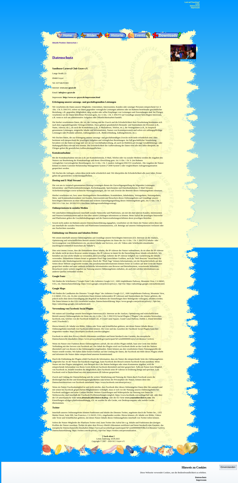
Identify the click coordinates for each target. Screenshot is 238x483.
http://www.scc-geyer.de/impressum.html (81, 97)
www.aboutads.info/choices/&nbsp (92, 397)
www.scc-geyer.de (68, 87)
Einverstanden (228, 467)
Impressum (201, 480)
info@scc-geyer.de (66, 92)
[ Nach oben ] (108, 436)
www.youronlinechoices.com (138, 397)
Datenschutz (200, 477)
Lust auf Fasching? (192, 2)
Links (197, 4)
